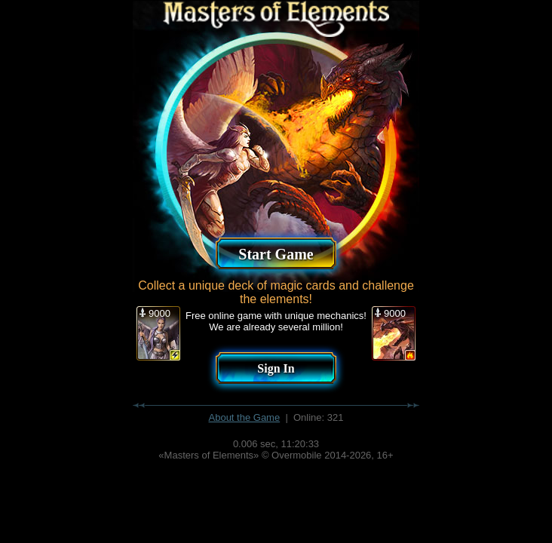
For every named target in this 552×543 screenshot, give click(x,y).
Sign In (275, 368)
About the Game (245, 417)
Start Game (275, 254)
